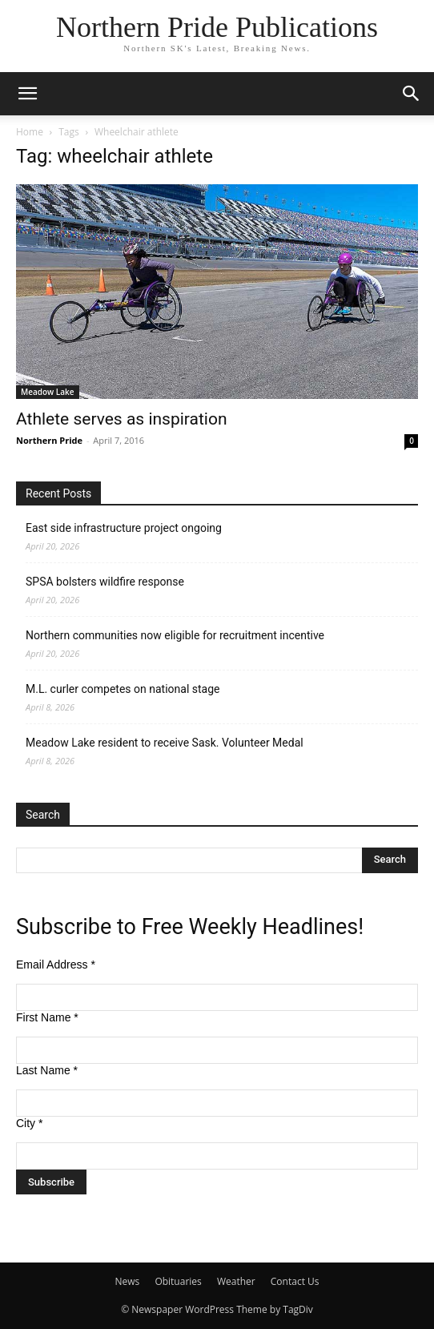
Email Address (55, 964)
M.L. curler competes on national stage (122, 689)
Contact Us (295, 1281)
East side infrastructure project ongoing (124, 528)
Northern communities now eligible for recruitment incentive (175, 635)
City (29, 1123)
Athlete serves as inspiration (121, 419)
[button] (27, 93)
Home (29, 132)
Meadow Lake (47, 391)
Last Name (47, 1070)
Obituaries (178, 1281)
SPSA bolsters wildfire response (105, 581)
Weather (236, 1281)
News (127, 1281)
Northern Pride (49, 440)
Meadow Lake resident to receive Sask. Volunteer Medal (164, 742)
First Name (47, 1017)
